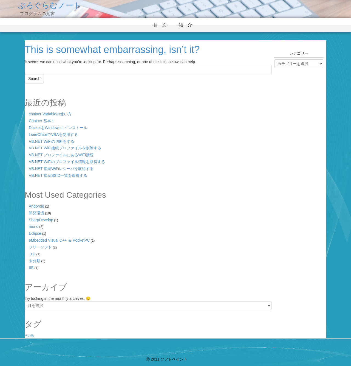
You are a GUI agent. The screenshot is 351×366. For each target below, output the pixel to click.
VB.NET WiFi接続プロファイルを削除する (65, 148)
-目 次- (162, 25)
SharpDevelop (41, 220)
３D (32, 254)
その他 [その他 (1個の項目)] (29, 335)
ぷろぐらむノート (49, 5)
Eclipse (35, 233)
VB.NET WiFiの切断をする (51, 141)
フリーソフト (40, 247)
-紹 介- (187, 25)
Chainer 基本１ (42, 121)
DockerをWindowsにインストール (58, 127)
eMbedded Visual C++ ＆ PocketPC (59, 240)
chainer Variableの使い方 (50, 114)
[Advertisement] (299, 168)
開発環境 (36, 213)
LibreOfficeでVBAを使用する (53, 134)
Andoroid (36, 206)
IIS (31, 268)
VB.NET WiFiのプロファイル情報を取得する (67, 162)
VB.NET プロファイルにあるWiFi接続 (61, 155)
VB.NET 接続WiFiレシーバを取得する (61, 168)
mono (33, 226)
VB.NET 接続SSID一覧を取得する (58, 175)
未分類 (34, 261)
